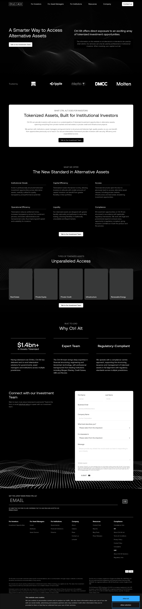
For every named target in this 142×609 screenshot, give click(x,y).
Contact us (127, 4)
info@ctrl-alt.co (24, 404)
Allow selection (125, 590)
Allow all (126, 583)
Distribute (33, 529)
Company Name (83, 414)
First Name (81, 395)
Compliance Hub (119, 525)
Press (73, 532)
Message (81, 444)
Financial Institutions (57, 529)
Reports (95, 529)
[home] (17, 4)
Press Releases (97, 536)
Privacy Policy (118, 539)
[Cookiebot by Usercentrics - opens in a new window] (12, 605)
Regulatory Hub (118, 557)
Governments (55, 525)
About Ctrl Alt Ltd (119, 532)
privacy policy (85, 470)
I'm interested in (83, 434)
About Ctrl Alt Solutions (121, 554)
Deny (126, 596)
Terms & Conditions (120, 536)
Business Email (83, 405)
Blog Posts (96, 532)
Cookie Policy (118, 543)
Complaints (117, 546)
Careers (74, 529)
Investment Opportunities (17, 525)
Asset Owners (34, 532)
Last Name (109, 395)
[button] (36, 4)
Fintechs (53, 532)
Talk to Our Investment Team (71, 140)
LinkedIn (74, 539)
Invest (32, 525)
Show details (102, 605)
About (74, 525)
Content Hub (97, 525)
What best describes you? (87, 424)
